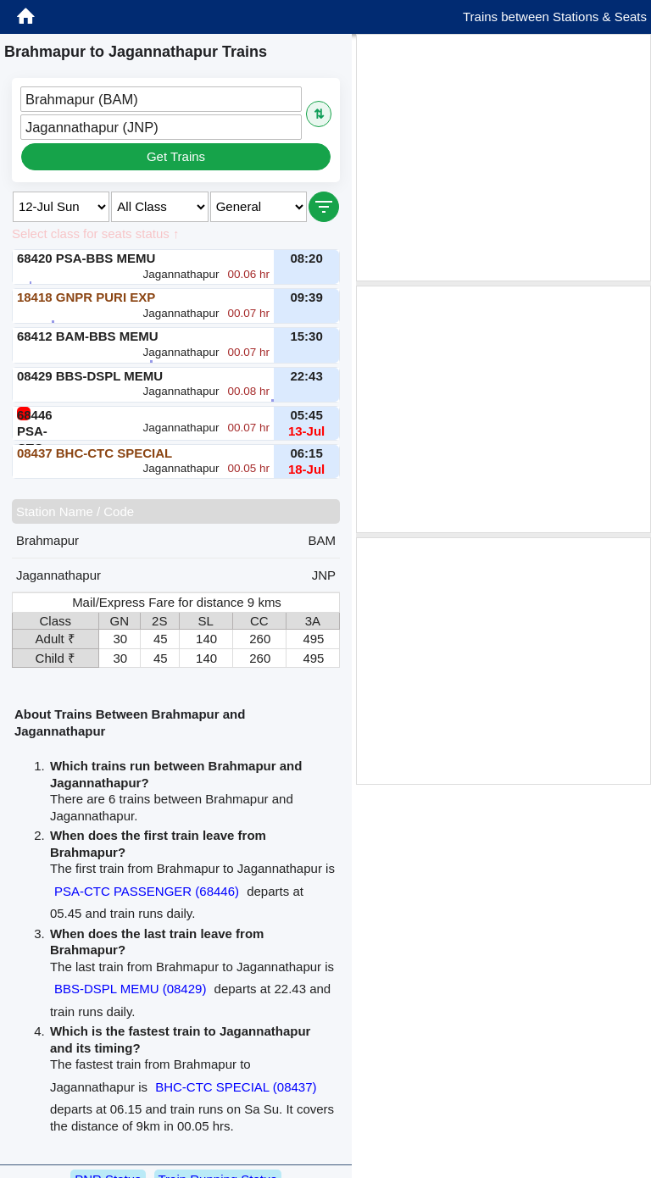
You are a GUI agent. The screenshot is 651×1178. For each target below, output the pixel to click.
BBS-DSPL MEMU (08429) (130, 988)
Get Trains (176, 156)
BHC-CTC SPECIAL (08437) (235, 1087)
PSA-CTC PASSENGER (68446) (146, 891)
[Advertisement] (503, 157)
